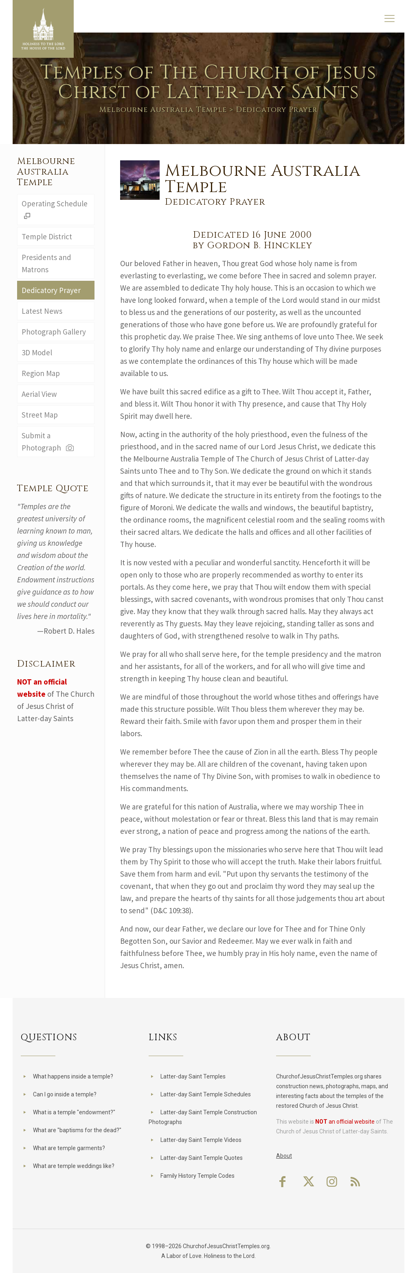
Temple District (47, 236)
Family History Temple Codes (197, 1175)
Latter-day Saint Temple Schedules (205, 1094)
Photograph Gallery (54, 332)
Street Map (40, 415)
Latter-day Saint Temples (193, 1076)
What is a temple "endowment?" (74, 1112)
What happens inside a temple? (73, 1076)
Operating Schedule (55, 210)
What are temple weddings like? (73, 1166)
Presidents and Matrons (46, 263)
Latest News (42, 311)
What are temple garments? (69, 1148)
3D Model (37, 352)
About (284, 1156)
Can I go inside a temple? (65, 1094)
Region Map (41, 373)
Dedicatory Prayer (51, 290)
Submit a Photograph (48, 442)
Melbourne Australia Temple (163, 110)
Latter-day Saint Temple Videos (200, 1140)
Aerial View (39, 394)
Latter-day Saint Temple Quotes (201, 1158)
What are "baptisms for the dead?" (77, 1130)
